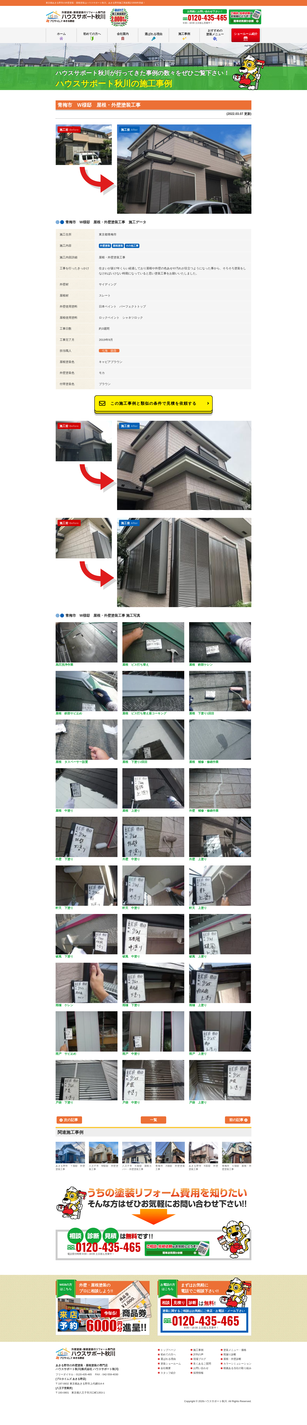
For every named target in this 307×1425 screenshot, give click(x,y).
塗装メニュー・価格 (234, 1349)
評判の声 (198, 1354)
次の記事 (71, 1120)
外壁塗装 (105, 245)
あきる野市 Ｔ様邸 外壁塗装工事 (70, 1156)
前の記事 (236, 1120)
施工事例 (184, 36)
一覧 (153, 1120)
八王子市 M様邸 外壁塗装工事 (103, 1156)
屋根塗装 (118, 245)
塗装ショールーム (171, 1363)
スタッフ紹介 (168, 1372)
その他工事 (132, 245)
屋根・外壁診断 (232, 1358)
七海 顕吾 (109, 350)
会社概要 (166, 1368)
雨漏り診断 (229, 1354)
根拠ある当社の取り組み (237, 1368)
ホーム (61, 36)
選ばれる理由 (153, 36)
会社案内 (123, 36)
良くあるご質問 (202, 1363)
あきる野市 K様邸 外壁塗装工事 (203, 1156)
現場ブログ (199, 1358)
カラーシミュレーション (237, 1363)
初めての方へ (92, 36)
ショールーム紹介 (245, 36)
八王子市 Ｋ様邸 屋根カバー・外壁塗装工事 (137, 1156)
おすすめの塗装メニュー (215, 35)
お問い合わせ (201, 1368)
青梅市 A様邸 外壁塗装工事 (170, 1156)
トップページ (168, 1349)
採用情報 (198, 1372)
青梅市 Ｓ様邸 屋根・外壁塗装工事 (236, 1156)
